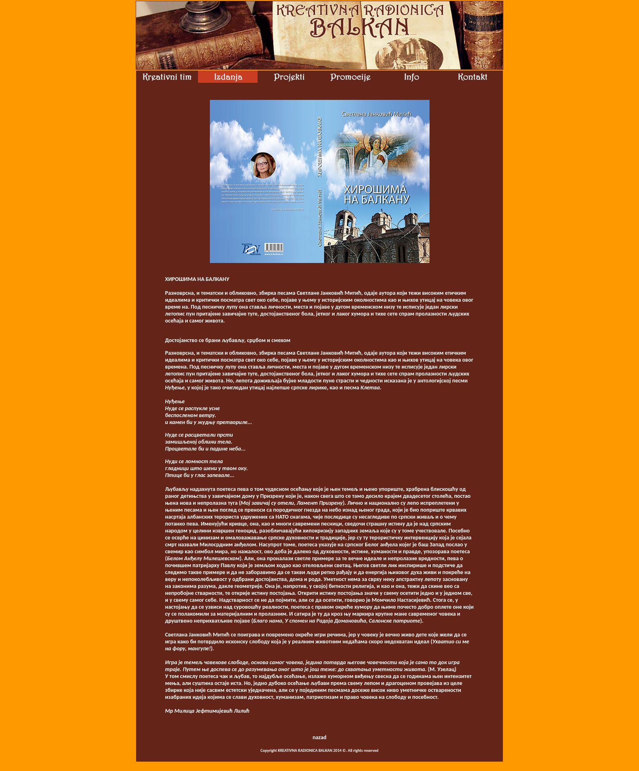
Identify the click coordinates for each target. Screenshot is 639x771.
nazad (319, 737)
